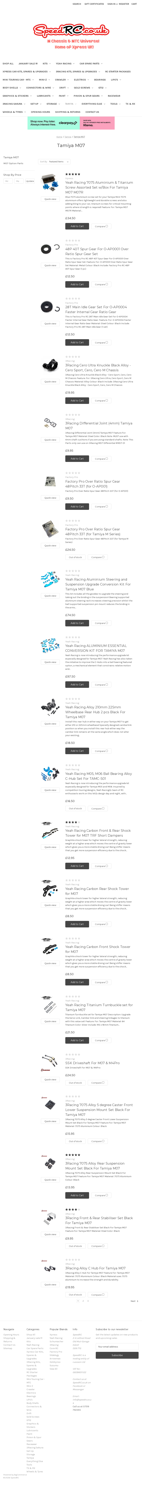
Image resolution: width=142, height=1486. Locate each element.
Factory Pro (56, 1351)
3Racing (54, 1345)
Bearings (100, 79)
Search (77, 4)
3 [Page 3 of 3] (88, 1301)
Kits (47, 63)
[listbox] (59, 161)
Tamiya (70, 103)
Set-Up (35, 103)
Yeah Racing (65, 63)
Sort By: (43, 161)
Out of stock (75, 557)
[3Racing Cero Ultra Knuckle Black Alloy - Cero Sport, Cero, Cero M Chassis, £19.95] (50, 365)
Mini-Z (44, 79)
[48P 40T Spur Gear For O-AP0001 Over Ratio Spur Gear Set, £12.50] (50, 249)
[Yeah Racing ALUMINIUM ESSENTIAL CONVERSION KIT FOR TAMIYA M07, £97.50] (50, 646)
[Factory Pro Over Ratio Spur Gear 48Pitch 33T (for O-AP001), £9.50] (50, 481)
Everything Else (93, 103)
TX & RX (130, 103)
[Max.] (19, 181)
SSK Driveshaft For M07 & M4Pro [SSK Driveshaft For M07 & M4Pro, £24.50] (92, 1063)
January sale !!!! (28, 63)
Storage (53, 103)
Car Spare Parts (91, 63)
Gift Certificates (94, 4)
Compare (101, 226)
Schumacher (56, 1341)
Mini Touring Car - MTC (18, 79)
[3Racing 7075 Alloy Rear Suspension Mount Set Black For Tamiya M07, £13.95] (50, 1163)
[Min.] (8, 181)
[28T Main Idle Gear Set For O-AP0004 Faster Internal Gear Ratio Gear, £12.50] (50, 307)
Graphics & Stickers (17, 95)
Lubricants (45, 95)
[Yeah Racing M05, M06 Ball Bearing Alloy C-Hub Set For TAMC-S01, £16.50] (50, 774)
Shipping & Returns (67, 112)
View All (53, 1369)
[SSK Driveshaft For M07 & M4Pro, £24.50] (50, 1063)
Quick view (50, 199)
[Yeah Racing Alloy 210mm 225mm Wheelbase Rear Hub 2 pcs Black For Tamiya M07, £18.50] (50, 707)
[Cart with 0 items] (134, 4)
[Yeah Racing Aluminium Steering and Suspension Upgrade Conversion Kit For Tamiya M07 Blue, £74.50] (50, 579)
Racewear (114, 95)
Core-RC (54, 1348)
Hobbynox (55, 1362)
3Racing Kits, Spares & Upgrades (78, 71)
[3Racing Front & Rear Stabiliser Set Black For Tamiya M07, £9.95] (50, 1218)
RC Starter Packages (118, 71)
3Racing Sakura (14, 103)
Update (30, 181)
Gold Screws (83, 87)
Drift (64, 87)
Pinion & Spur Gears (88, 95)
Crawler (62, 79)
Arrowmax (55, 1358)
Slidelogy (54, 1355)
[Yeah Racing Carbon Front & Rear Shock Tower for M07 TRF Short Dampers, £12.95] (50, 831)
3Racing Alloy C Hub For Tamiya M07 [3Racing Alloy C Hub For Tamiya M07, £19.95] (95, 1268)
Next (134, 1301)
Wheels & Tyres (14, 112)
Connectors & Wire (40, 87)
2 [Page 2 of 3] (83, 1301)
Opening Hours (40, 112)
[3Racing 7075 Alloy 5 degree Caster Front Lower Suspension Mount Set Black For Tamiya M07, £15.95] (50, 1105)
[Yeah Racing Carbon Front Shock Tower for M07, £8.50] (50, 947)
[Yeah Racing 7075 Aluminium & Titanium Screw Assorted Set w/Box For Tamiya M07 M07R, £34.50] (50, 182)
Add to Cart (77, 226)
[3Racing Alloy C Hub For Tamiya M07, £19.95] (50, 1268)
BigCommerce (20, 1475)
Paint (63, 95)
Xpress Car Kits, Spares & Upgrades (27, 71)
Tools (115, 103)
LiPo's (116, 79)
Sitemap (7, 1348)
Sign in (111, 4)
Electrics (81, 79)
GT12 (102, 87)
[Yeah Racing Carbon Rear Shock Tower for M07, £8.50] (50, 889)
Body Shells (12, 87)
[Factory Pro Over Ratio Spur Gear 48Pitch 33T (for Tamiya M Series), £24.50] (50, 529)
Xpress (53, 1334)
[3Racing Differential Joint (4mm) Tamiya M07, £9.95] (50, 423)
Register (124, 4)
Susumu (54, 1365)
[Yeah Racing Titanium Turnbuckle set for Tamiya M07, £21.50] (50, 1005)
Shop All (8, 63)
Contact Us (92, 112)
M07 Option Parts (13, 163)
